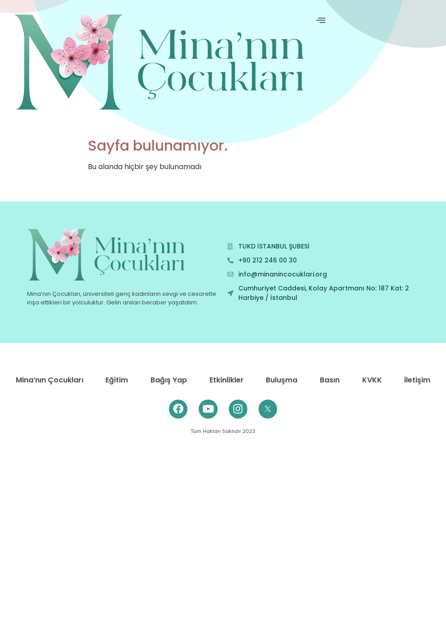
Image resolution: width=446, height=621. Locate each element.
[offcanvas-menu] (320, 21)
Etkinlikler (226, 380)
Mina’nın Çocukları (49, 380)
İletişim (417, 380)
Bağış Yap (168, 380)
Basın (330, 380)
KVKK (372, 380)
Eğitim (116, 380)
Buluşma (281, 380)
